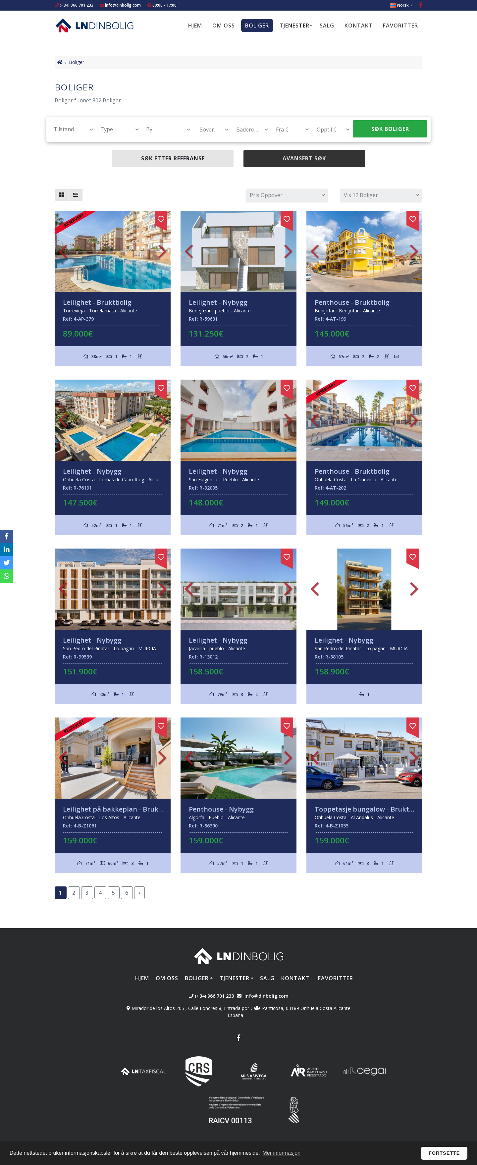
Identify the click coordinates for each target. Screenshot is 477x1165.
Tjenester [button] (294, 25)
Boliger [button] (257, 25)
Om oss (223, 25)
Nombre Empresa (94, 25)
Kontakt (358, 25)
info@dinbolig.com (123, 5)
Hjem (195, 25)
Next (162, 251)
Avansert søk (304, 158)
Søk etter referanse (173, 158)
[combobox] (70, 129)
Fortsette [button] (444, 1153)
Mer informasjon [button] (281, 1153)
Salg (327, 25)
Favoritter (400, 25)
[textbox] (70, 129)
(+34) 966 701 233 (74, 5)
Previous (63, 251)
